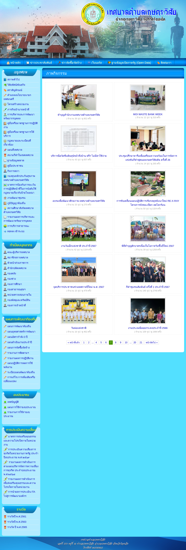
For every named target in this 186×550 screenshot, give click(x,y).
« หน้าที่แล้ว (74, 342)
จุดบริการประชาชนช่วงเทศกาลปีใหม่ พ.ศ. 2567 (78, 287)
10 (126, 342)
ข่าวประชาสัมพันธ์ (39, 62)
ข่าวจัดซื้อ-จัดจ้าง (70, 62)
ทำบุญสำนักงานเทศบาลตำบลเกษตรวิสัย (79, 114)
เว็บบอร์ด (94, 62)
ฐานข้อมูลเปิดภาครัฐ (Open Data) (129, 62)
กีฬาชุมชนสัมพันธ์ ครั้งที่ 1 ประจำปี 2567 (148, 287)
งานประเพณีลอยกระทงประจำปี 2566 (148, 328)
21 (141, 342)
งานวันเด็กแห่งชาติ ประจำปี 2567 (78, 246)
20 (134, 342)
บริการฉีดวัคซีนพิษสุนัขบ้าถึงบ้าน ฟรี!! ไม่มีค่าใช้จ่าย (79, 155)
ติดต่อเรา (164, 62)
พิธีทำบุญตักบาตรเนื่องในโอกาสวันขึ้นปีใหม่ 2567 (148, 246)
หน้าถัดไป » (152, 342)
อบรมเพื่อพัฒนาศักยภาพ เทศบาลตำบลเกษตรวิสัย (79, 200)
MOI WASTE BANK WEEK (148, 114)
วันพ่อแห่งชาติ (78, 328)
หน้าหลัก (13, 62)
